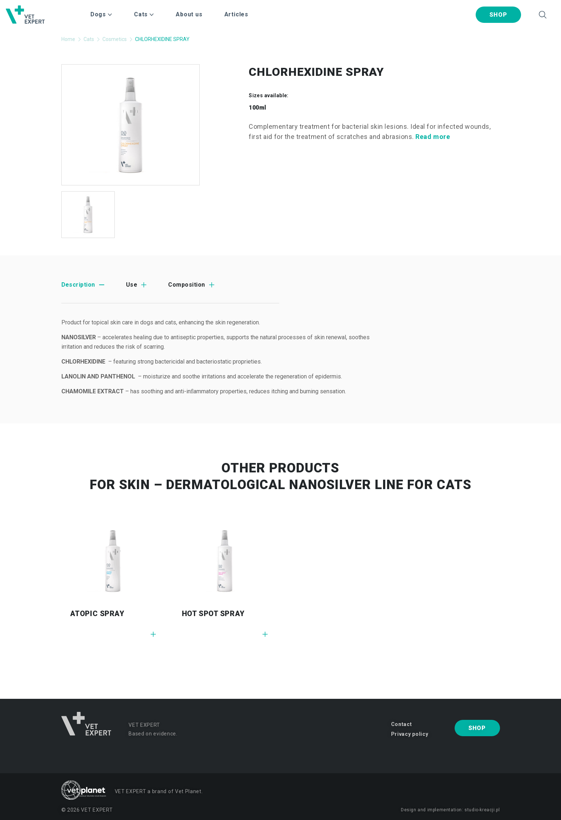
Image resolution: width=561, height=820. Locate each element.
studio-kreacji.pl (482, 809)
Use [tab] (131, 284)
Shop (498, 14)
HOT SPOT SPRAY (213, 613)
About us (189, 14)
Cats (89, 39)
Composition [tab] (186, 284)
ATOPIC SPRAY (97, 613)
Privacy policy (409, 734)
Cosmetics (114, 39)
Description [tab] (78, 284)
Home (68, 39)
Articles (236, 14)
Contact (401, 724)
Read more (432, 136)
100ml (257, 107)
